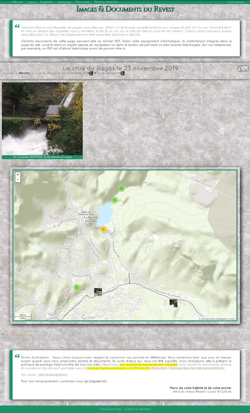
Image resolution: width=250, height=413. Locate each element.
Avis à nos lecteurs (53, 375)
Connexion (236, 2)
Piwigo (118, 409)
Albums (17, 2)
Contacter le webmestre (137, 409)
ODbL (232, 319)
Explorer (47, 2)
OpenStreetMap (208, 319)
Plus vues (82, 2)
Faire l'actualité (108, 73)
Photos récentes (106, 2)
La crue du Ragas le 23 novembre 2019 (59, 73)
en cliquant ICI (96, 381)
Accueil (8, 73)
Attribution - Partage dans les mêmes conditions (187, 368)
